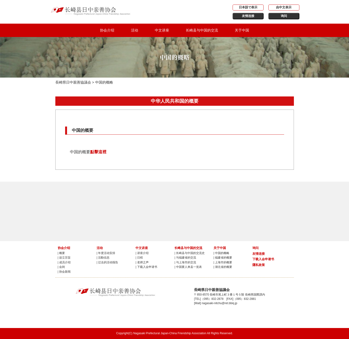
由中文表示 (284, 7)
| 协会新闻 (64, 271)
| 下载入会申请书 (146, 267)
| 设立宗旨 (64, 257)
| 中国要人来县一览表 (188, 267)
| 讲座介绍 (141, 253)
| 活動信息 (103, 257)
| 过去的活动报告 (107, 262)
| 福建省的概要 (223, 257)
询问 (284, 16)
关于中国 (242, 30)
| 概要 (61, 253)
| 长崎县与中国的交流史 (189, 253)
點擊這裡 (98, 152)
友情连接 (248, 16)
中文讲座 (162, 30)
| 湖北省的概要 (223, 267)
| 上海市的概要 (223, 262)
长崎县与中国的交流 (202, 30)
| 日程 (139, 257)
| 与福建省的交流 (185, 257)
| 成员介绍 (64, 262)
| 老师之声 (141, 262)
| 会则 (61, 267)
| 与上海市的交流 (185, 262)
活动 (134, 30)
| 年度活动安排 (106, 253)
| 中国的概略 (221, 253)
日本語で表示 (248, 7)
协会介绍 (107, 30)
